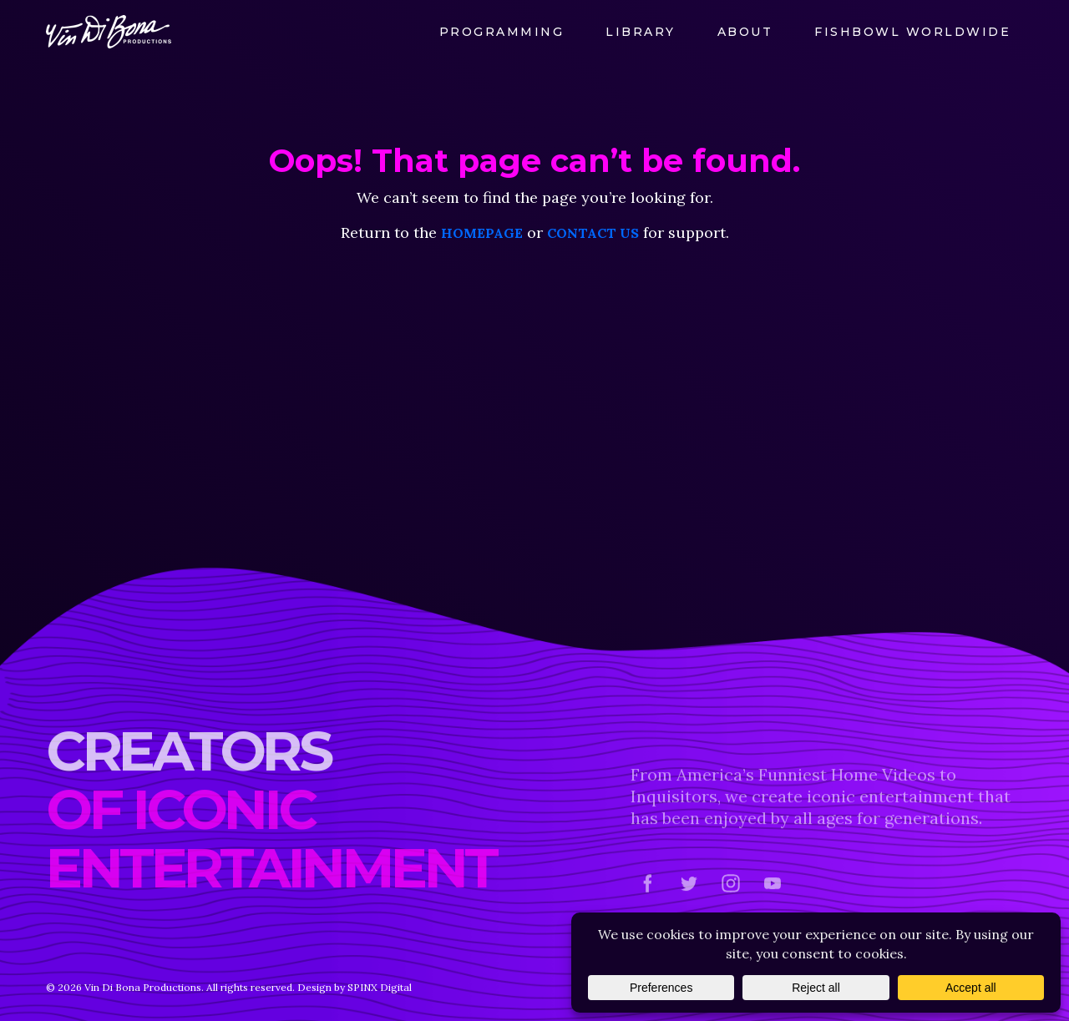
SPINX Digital (379, 987)
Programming (502, 31)
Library (640, 31)
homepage (482, 233)
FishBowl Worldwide (912, 31)
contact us (593, 233)
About (745, 31)
